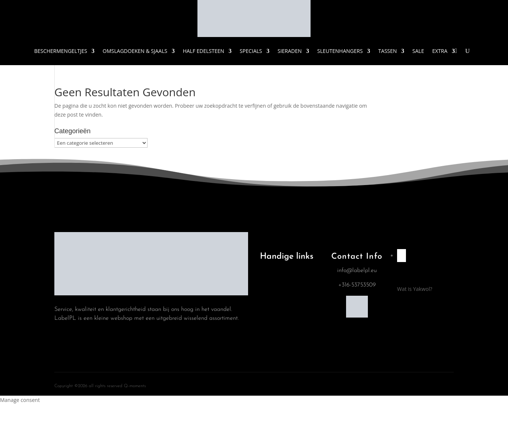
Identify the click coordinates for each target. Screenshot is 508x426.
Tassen (387, 50)
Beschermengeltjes (60, 50)
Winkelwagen (280, 312)
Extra (439, 50)
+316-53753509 (357, 285)
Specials (251, 50)
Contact (274, 331)
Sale (418, 50)
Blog (270, 293)
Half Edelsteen (203, 50)
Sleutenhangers (340, 50)
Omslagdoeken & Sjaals (135, 50)
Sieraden (290, 50)
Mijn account (280, 350)
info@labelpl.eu (357, 271)
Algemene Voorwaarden (280, 272)
